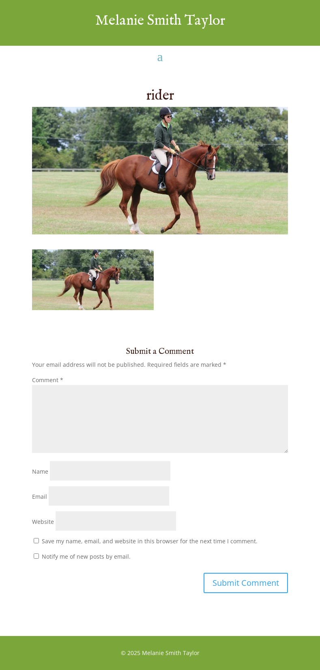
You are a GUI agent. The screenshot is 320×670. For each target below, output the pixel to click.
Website (43, 521)
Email (39, 496)
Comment (47, 380)
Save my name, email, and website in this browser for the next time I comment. (150, 541)
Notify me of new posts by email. (86, 556)
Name (40, 471)
